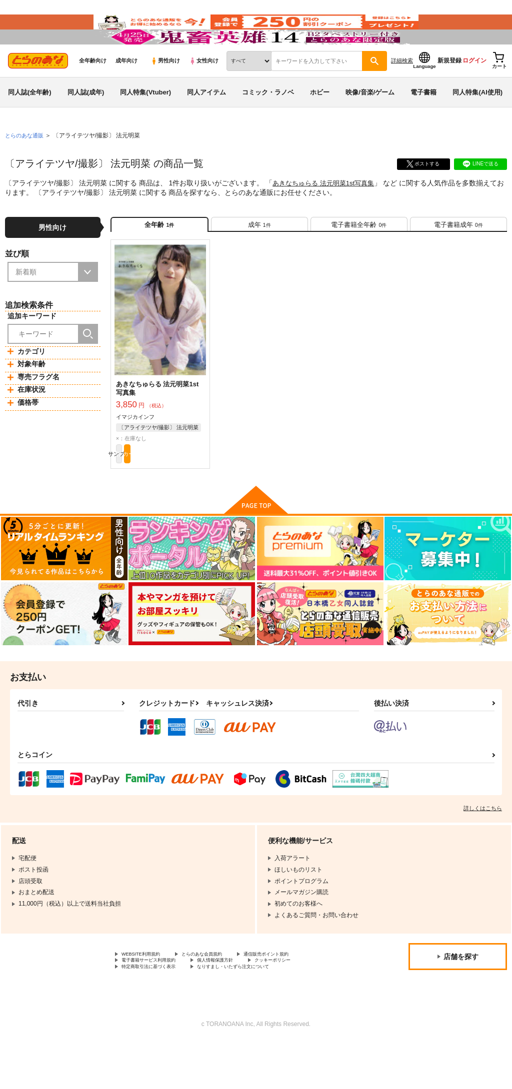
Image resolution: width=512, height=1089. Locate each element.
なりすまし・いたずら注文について (263, 1012)
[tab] (259, 257)
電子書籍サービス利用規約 (158, 1004)
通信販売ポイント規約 (300, 996)
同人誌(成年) (86, 121)
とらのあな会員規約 (221, 996)
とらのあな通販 (26, 165)
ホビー (320, 121)
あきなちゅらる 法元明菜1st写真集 (327, 213)
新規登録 (450, 90)
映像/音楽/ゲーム (370, 121)
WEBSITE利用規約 (147, 996)
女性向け (203, 90)
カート (182, 493)
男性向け (165, 90)
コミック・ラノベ (268, 121)
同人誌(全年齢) (30, 121)
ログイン (474, 90)
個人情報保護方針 (239, 1004)
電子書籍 (423, 121)
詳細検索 (402, 90)
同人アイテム (206, 121)
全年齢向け (92, 90)
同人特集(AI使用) (477, 121)
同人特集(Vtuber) (145, 121)
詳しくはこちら (483, 849)
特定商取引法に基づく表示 (158, 1012)
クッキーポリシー (308, 1004)
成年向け (127, 90)
